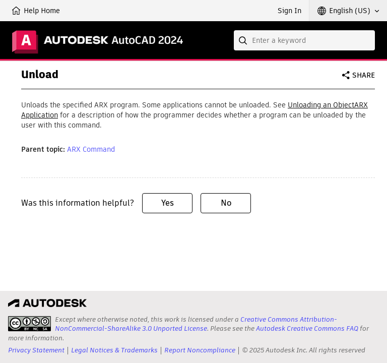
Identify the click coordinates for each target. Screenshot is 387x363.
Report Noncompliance (199, 350)
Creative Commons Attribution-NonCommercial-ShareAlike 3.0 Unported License (196, 324)
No (226, 203)
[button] (348, 10)
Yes (167, 203)
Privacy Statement (36, 350)
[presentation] (29, 323)
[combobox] (304, 40)
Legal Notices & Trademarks (114, 350)
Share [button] (363, 75)
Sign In (289, 11)
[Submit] (244, 40)
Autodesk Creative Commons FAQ (307, 328)
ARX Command (91, 149)
